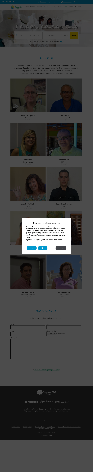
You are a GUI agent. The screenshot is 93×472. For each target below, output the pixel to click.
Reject (42, 248)
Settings (61, 248)
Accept (31, 248)
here (34, 239)
